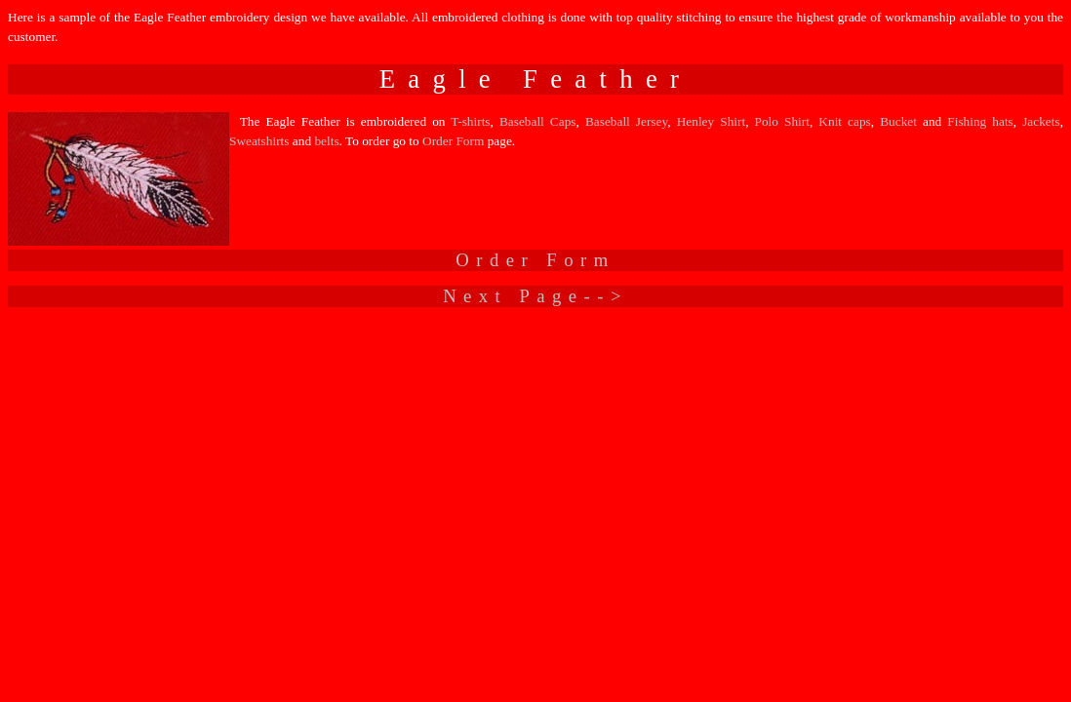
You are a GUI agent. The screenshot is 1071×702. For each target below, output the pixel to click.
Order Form (455, 141)
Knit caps (844, 121)
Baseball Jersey (626, 121)
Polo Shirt (782, 121)
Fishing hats (980, 121)
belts (326, 141)
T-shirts (470, 121)
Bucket (898, 121)
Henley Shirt (711, 121)
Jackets (1041, 121)
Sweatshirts (259, 141)
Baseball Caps (537, 121)
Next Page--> (535, 296)
